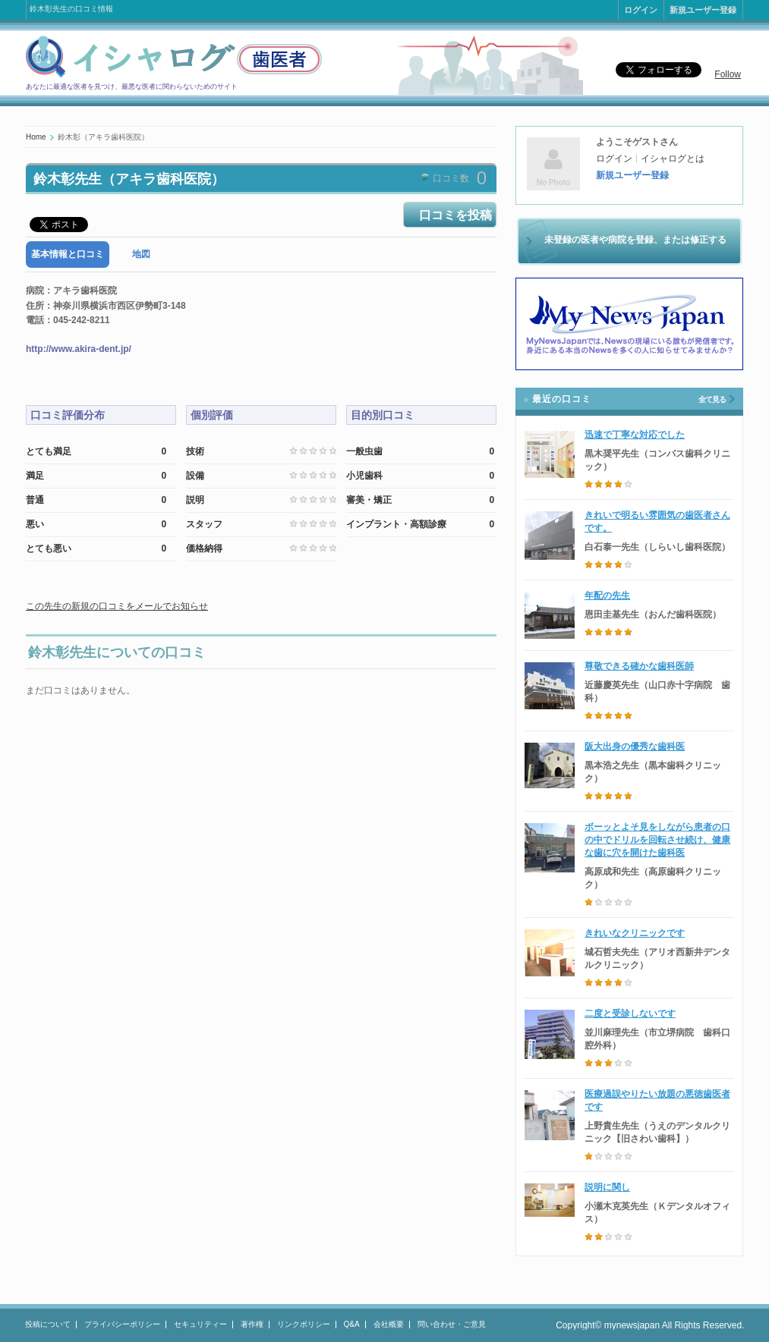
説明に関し (607, 1187)
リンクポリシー (303, 1324)
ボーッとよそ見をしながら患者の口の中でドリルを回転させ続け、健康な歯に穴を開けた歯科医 (657, 840)
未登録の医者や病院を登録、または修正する (635, 239)
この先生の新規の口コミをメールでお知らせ (117, 606)
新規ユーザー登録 (703, 9)
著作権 (252, 1324)
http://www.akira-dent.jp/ (78, 349)
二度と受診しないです (630, 1013)
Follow (727, 74)
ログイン (640, 9)
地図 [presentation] (141, 254)
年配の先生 (607, 595)
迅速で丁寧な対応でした (635, 434)
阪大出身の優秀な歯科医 (635, 746)
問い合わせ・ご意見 (452, 1324)
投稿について (48, 1324)
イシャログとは (672, 158)
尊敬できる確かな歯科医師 (639, 666)
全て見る (712, 399)
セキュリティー (200, 1324)
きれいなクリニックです (635, 933)
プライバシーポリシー (122, 1324)
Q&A (352, 1324)
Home (36, 137)
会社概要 (388, 1324)
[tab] (67, 254)
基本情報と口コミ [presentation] (67, 254)
